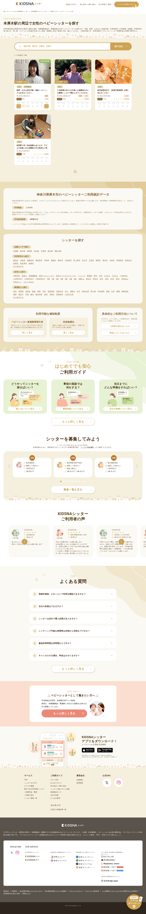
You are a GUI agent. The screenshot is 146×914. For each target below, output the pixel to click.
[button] (60, 481)
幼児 (101, 279)
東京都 (50, 251)
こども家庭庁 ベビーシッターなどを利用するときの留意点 (119, 891)
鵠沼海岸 (51, 291)
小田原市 (68, 260)
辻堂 (113, 291)
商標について (26, 893)
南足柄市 (23, 263)
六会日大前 (69, 294)
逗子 (78, 291)
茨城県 (15, 251)
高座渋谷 (59, 291)
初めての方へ (71, 4)
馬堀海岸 (59, 294)
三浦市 (91, 260)
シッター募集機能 (87, 447)
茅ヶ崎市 (76, 260)
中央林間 (101, 291)
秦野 (15, 294)
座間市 (15, 263)
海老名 (27, 291)
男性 (95, 276)
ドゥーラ (81, 276)
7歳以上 (81, 279)
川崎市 (22, 260)
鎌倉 (34, 291)
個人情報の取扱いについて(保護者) (55, 891)
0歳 (48, 279)
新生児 (88, 279)
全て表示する (18, 266)
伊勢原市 (119, 260)
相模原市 (30, 260)
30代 (112, 279)
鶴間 (118, 291)
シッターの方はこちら (128, 4)
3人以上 (115, 276)
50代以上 (124, 279)
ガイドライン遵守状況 (92, 891)
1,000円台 (124, 276)
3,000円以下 (40, 279)
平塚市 (46, 260)
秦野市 (98, 260)
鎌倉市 (53, 260)
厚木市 (105, 260)
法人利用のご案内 (105, 4)
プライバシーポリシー (76, 891)
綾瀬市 (31, 263)
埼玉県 (36, 251)
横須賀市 (39, 260)
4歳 (66, 279)
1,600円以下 (18, 279)
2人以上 (107, 276)
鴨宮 (39, 291)
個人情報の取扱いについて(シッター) (31, 891)
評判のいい (17, 282)
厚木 (15, 291)
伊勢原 (21, 291)
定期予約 (16, 276)
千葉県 (43, 251)
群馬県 (29, 251)
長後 (108, 291)
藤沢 (32, 294)
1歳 (52, 279)
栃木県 (22, 251)
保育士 (24, 276)
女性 (100, 276)
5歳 (70, 279)
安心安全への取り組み (88, 4)
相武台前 (85, 291)
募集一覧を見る (78, 489)
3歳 (61, 279)
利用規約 (14, 891)
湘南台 (72, 291)
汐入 (66, 291)
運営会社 (6, 891)
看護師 (89, 276)
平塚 (27, 294)
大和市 (112, 260)
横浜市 (15, 260)
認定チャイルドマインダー (66, 276)
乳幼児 (95, 279)
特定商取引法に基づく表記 (11, 893)
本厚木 (52, 294)
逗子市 (84, 260)
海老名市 (128, 260)
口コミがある (29, 282)
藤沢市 (60, 260)
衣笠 (44, 291)
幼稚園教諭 (33, 276)
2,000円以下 (29, 279)
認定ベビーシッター (46, 276)
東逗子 (21, 294)
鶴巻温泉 (125, 291)
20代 (107, 279)
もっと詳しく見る (77, 668)
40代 (118, 279)
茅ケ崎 (93, 291)
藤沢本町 (39, 294)
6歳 (75, 279)
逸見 (46, 294)
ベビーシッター (69, 29)
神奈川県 (58, 251)
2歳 (57, 279)
